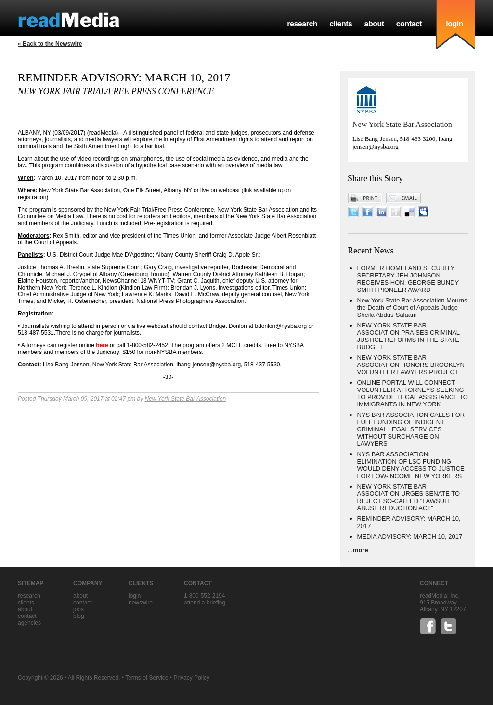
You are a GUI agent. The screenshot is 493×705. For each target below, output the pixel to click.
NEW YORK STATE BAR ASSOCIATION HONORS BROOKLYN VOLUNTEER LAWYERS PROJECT (411, 365)
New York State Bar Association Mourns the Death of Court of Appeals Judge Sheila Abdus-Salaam (412, 307)
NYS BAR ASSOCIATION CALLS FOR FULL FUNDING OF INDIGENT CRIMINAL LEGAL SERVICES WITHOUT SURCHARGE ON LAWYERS (411, 429)
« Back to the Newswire (50, 43)
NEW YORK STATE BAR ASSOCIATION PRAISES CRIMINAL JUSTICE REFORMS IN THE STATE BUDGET (408, 336)
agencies (29, 622)
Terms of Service (146, 677)
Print (365, 198)
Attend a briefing (204, 602)
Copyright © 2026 (40, 677)
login (454, 24)
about (374, 24)
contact (409, 24)
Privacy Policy (191, 677)
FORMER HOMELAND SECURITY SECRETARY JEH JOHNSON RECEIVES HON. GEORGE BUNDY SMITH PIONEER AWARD (408, 278)
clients (340, 24)
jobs (78, 609)
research (302, 24)
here (102, 345)
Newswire (141, 602)
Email (403, 198)
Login (135, 595)
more (360, 550)
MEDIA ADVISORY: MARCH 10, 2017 (410, 536)
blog (78, 616)
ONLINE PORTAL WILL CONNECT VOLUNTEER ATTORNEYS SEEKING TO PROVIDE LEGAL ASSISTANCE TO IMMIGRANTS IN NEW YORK (412, 393)
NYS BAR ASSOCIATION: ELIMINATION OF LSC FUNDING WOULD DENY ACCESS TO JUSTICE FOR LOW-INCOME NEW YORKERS (411, 465)
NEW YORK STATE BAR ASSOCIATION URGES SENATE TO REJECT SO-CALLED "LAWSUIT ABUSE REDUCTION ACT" (408, 497)
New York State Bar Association (185, 398)
